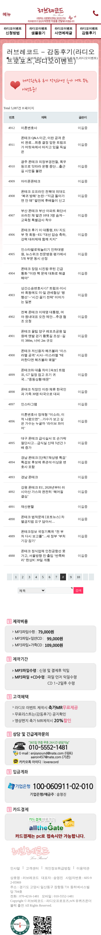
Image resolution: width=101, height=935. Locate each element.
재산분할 (27, 507)
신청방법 (13, 31)
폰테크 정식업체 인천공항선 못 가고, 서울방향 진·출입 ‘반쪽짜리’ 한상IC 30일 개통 (43, 555)
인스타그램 (29, 404)
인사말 (15, 868)
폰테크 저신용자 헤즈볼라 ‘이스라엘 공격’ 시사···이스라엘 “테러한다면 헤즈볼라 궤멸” (44, 355)
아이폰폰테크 (30, 181)
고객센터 (32, 868)
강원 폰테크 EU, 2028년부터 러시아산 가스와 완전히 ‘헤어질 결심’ (43, 492)
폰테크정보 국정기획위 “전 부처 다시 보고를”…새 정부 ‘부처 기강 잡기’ (43, 536)
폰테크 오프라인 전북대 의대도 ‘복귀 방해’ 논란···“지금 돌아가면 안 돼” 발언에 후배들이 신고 (43, 196)
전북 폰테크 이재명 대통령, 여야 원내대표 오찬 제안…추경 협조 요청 (43, 316)
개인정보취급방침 (58, 868)
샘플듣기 (38, 31)
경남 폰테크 (29, 477)
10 (77, 576)
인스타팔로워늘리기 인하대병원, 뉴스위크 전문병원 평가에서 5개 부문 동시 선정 (43, 254)
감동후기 (89, 31)
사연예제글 (63, 31)
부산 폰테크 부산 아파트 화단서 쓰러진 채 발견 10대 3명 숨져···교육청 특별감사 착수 (43, 215)
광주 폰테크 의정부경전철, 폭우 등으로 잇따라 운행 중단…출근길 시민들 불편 (43, 166)
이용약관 (82, 868)
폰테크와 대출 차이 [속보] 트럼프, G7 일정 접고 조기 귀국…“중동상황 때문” (43, 374)
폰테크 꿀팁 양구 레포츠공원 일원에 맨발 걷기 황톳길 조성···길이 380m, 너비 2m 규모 (43, 335)
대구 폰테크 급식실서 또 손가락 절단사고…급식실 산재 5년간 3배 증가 (43, 442)
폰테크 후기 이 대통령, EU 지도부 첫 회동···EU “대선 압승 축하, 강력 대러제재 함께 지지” (43, 234)
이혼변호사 (29, 128)
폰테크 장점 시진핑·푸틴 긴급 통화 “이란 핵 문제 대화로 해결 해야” (43, 273)
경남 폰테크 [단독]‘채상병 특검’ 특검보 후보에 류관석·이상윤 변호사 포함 (43, 462)
